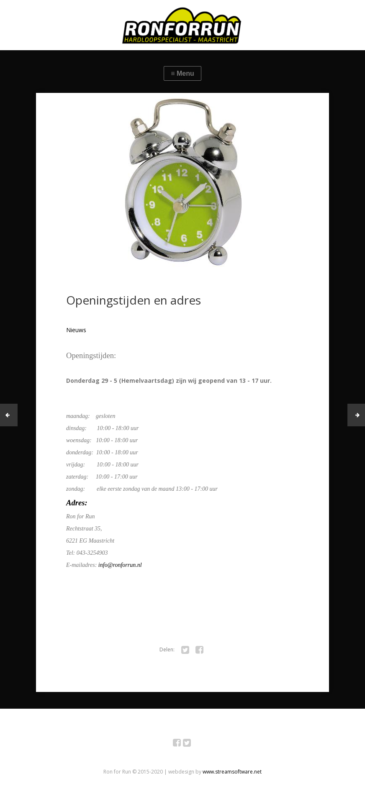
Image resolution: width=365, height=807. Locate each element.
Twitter (191, 744)
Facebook (181, 744)
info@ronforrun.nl (120, 565)
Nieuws (76, 330)
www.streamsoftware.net (232, 771)
